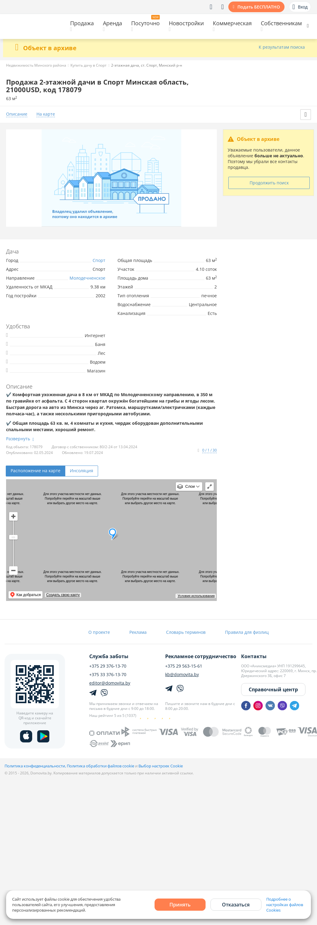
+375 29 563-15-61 (183, 666)
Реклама (138, 632)
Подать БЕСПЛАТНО (258, 7)
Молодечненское (87, 278)
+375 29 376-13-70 (107, 666)
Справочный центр (273, 689)
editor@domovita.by (109, 683)
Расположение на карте (35, 470)
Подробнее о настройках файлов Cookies (284, 904)
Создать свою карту (63, 595)
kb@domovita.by (182, 674)
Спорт (99, 260)
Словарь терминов (186, 632)
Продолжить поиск (269, 183)
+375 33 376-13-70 (107, 674)
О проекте (99, 632)
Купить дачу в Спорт (88, 65)
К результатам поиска (282, 47)
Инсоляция (81, 470)
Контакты (254, 656)
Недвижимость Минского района (36, 65)
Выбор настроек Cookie (160, 766)
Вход (300, 7)
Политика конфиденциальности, (36, 765)
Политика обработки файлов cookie (100, 765)
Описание (16, 114)
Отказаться (236, 904)
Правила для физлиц (247, 632)
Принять (180, 904)
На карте (45, 114)
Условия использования (196, 596)
